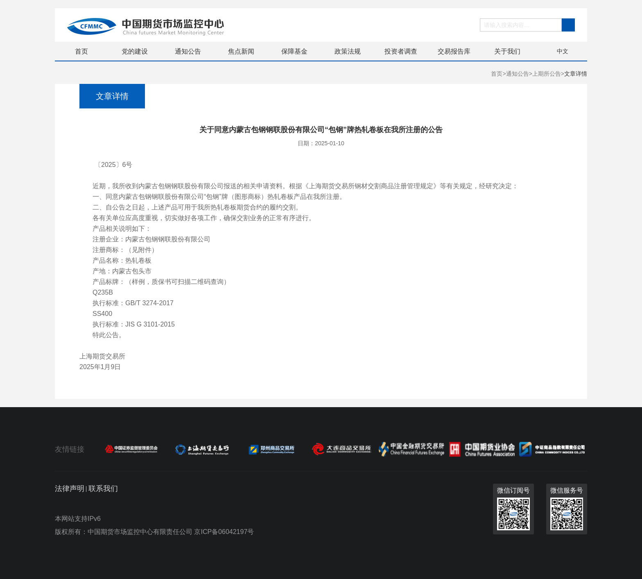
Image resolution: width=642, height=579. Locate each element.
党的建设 (135, 51)
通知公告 (188, 51)
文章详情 (575, 73)
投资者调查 (400, 51)
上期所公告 (546, 73)
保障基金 (294, 51)
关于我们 (507, 51)
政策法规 (348, 51)
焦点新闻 (241, 51)
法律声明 (69, 488)
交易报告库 (454, 51)
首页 (81, 51)
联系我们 (103, 488)
